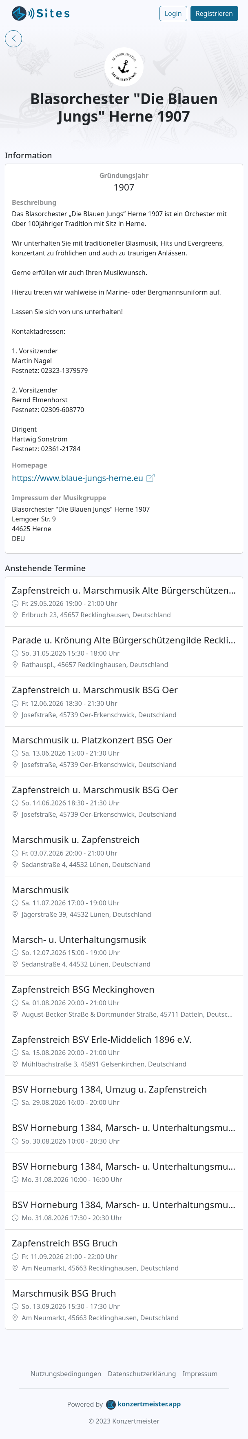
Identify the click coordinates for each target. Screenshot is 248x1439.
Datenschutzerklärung (142, 1373)
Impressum (200, 1373)
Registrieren (214, 13)
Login (173, 13)
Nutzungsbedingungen (66, 1373)
